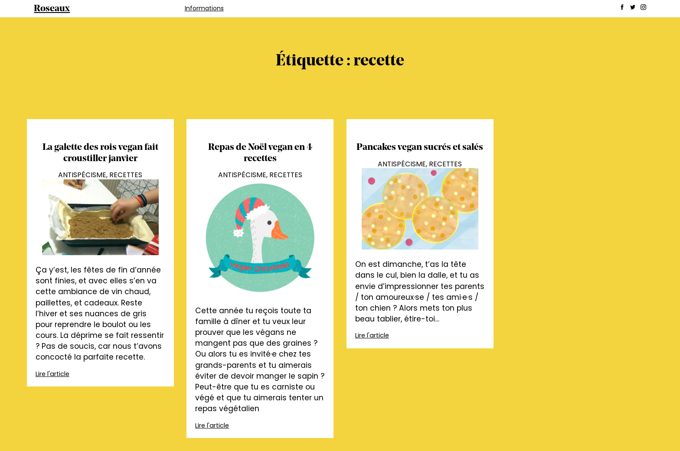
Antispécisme (82, 174)
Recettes (125, 174)
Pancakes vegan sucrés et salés (419, 147)
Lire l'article (52, 374)
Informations (204, 8)
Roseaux (52, 8)
